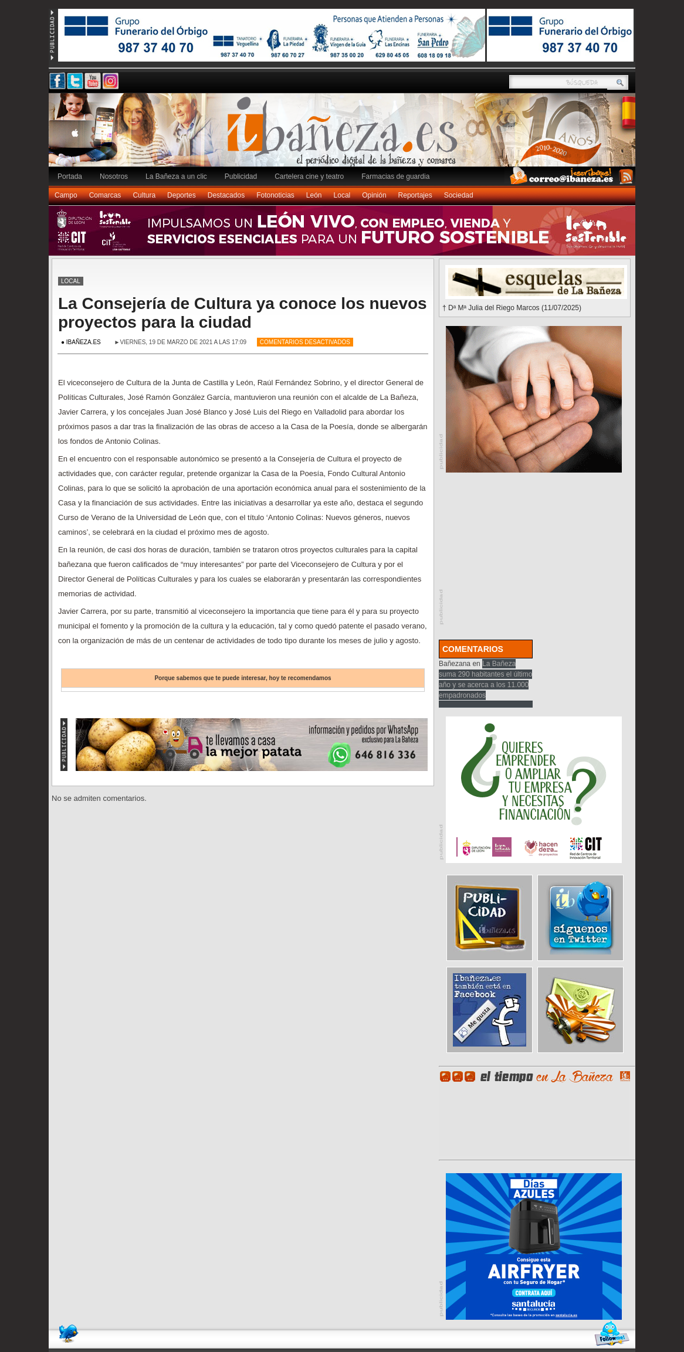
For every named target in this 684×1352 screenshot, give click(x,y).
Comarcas (105, 195)
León (314, 195)
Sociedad (458, 195)
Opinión (374, 195)
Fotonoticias (275, 195)
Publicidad (241, 176)
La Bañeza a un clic (176, 176)
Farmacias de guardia (395, 176)
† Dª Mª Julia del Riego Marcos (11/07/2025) (511, 308)
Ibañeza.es (345, 136)
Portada (69, 176)
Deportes (181, 195)
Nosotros (114, 176)
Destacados (226, 195)
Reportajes (415, 195)
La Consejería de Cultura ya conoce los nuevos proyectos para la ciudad (242, 312)
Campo (66, 195)
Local (342, 195)
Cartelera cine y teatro (309, 176)
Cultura (144, 195)
